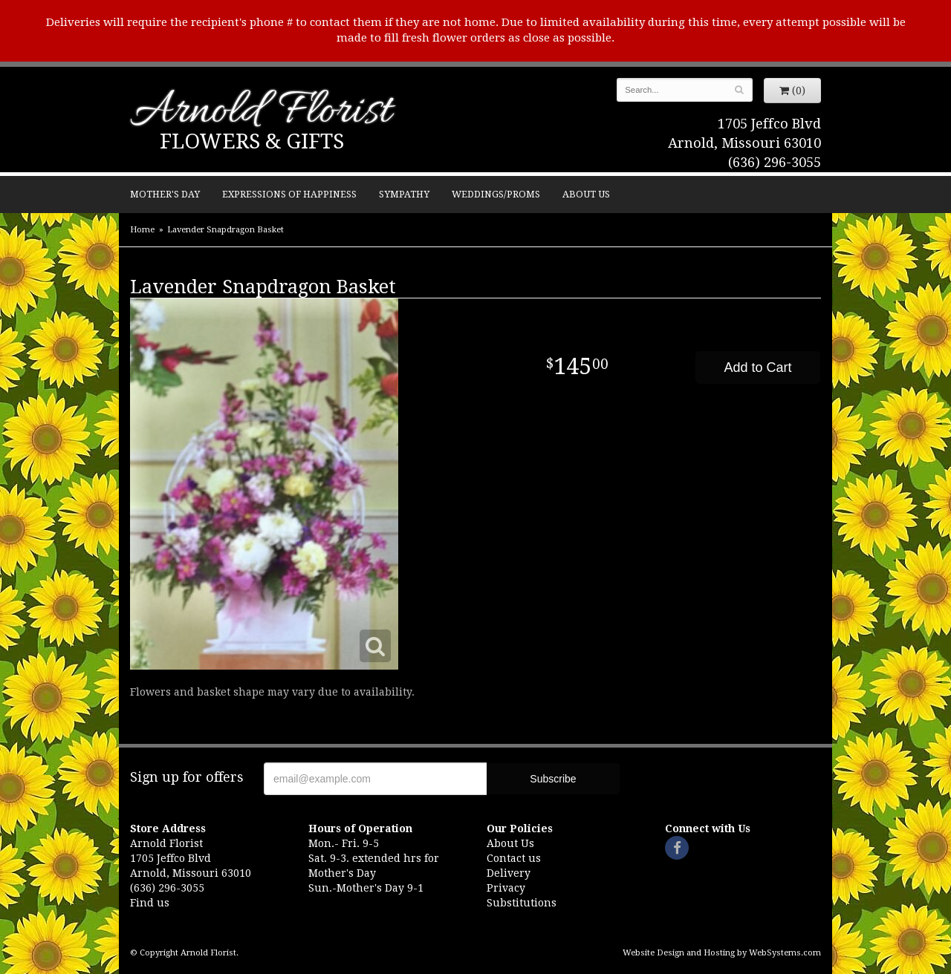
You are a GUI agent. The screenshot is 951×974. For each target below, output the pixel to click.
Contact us (514, 858)
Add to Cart (757, 367)
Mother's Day (165, 194)
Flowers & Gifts (252, 141)
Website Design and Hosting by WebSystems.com (722, 953)
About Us (586, 194)
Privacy (506, 888)
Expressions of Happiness (289, 194)
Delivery (508, 873)
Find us (149, 903)
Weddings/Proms (496, 194)
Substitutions (521, 903)
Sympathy (404, 194)
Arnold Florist (261, 112)
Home (142, 230)
